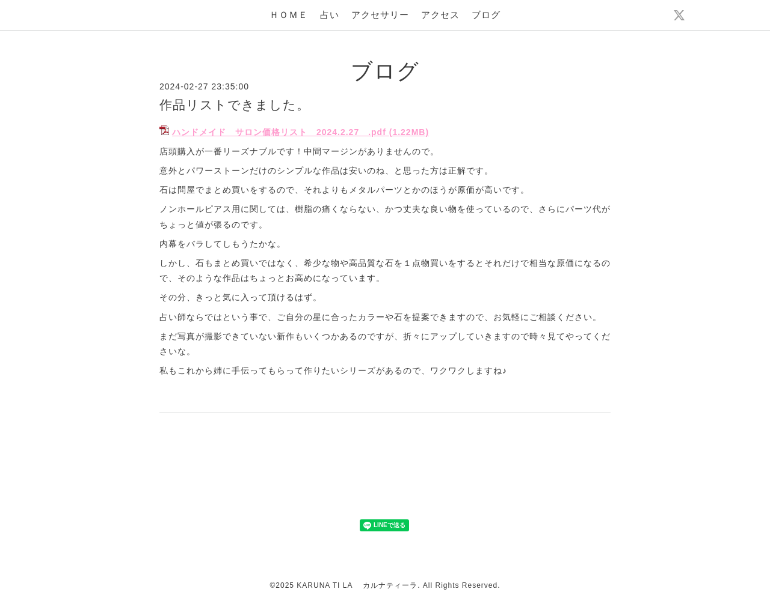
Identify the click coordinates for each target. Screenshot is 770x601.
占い (329, 15)
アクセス (440, 15)
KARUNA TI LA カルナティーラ (357, 585)
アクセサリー (380, 15)
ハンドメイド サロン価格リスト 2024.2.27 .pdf (279, 132)
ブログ (486, 15)
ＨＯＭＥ (289, 15)
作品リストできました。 (234, 105)
